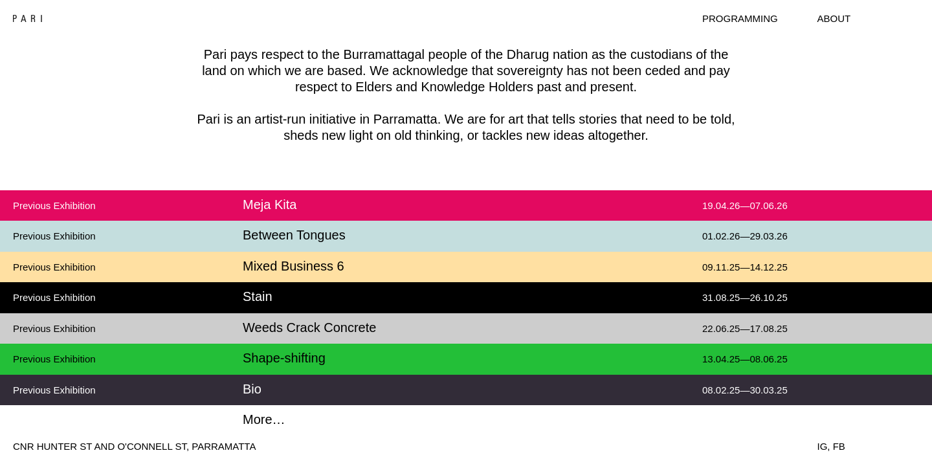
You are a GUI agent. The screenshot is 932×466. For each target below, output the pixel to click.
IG (822, 446)
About (834, 18)
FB (839, 446)
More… (264, 419)
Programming (740, 18)
